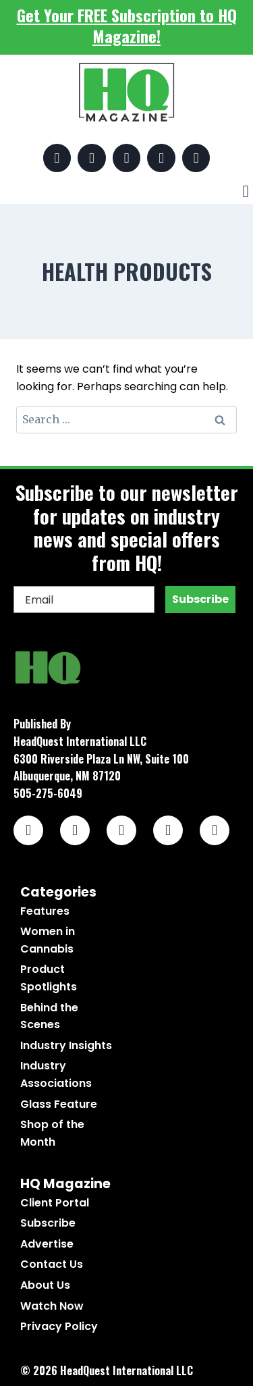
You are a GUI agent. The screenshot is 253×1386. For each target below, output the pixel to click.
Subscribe (200, 599)
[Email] (83, 599)
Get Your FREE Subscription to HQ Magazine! (127, 25)
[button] (245, 192)
